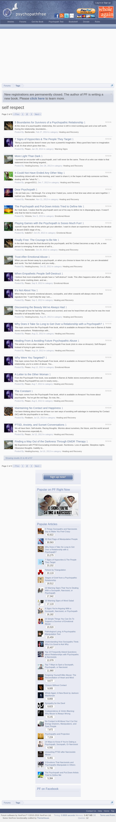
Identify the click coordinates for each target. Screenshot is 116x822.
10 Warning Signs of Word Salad (59, 601)
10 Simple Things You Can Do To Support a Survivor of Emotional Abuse (59, 621)
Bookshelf (73, 22)
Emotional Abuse (62, 216)
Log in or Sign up (103, 3)
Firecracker (30, 199)
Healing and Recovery (69, 132)
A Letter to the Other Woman (31, 374)
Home (106, 811)
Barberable (30, 132)
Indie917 (28, 233)
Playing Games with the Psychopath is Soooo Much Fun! (48, 223)
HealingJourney (32, 166)
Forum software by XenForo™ (26, 815)
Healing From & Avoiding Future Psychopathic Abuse (46, 340)
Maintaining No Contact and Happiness (38, 408)
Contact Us (91, 811)
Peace (27, 149)
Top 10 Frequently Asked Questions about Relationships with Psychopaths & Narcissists (62, 654)
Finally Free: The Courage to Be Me (36, 239)
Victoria (28, 216)
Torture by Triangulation (55, 570)
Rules (97, 22)
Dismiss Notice (111, 94)
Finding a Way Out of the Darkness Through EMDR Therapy (50, 441)
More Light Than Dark (27, 156)
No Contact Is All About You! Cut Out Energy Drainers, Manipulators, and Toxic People (61, 723)
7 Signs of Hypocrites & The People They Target (43, 139)
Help (100, 811)
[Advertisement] (58, 56)
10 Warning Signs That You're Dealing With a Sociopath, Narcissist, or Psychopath (62, 590)
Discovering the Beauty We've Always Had (40, 307)
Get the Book (37, 22)
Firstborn (29, 418)
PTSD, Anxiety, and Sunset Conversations (39, 424)
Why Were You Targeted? (30, 357)
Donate (86, 22)
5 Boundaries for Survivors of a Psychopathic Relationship (49, 122)
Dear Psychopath (25, 189)
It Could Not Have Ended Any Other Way (39, 172)
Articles (10, 22)
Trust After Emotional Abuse (31, 256)
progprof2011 (31, 182)
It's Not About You (25, 290)
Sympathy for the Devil (55, 703)
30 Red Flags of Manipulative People (61, 539)
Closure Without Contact (56, 685)
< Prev (16, 114)
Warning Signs (61, 149)
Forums (22, 22)
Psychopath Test (56, 22)
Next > (37, 114)
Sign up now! (58, 477)
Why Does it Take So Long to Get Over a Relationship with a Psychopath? (58, 324)
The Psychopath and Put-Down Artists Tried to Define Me (48, 206)
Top (112, 811)
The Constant (23, 391)
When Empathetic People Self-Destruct (38, 273)
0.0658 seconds (68, 815)
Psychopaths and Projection (57, 734)
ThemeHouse (43, 818)
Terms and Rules (107, 815)
